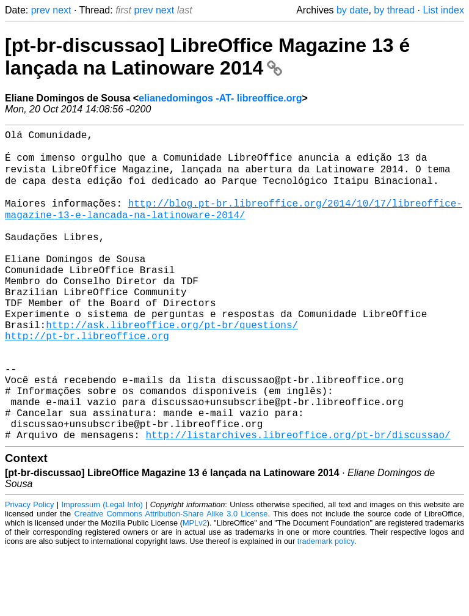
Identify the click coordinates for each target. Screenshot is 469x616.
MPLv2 (195, 588)
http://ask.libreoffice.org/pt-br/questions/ (172, 365)
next (62, 10)
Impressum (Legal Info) (102, 569)
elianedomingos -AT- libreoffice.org (220, 98)
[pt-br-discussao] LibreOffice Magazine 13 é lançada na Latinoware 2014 (207, 56)
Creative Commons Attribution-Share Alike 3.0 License (171, 579)
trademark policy (325, 606)
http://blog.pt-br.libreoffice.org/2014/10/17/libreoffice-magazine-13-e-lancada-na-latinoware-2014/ (233, 224)
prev (40, 10)
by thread (394, 10)
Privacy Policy (29, 569)
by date (352, 10)
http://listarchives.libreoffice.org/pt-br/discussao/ (297, 500)
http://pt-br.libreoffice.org (87, 379)
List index (443, 10)
